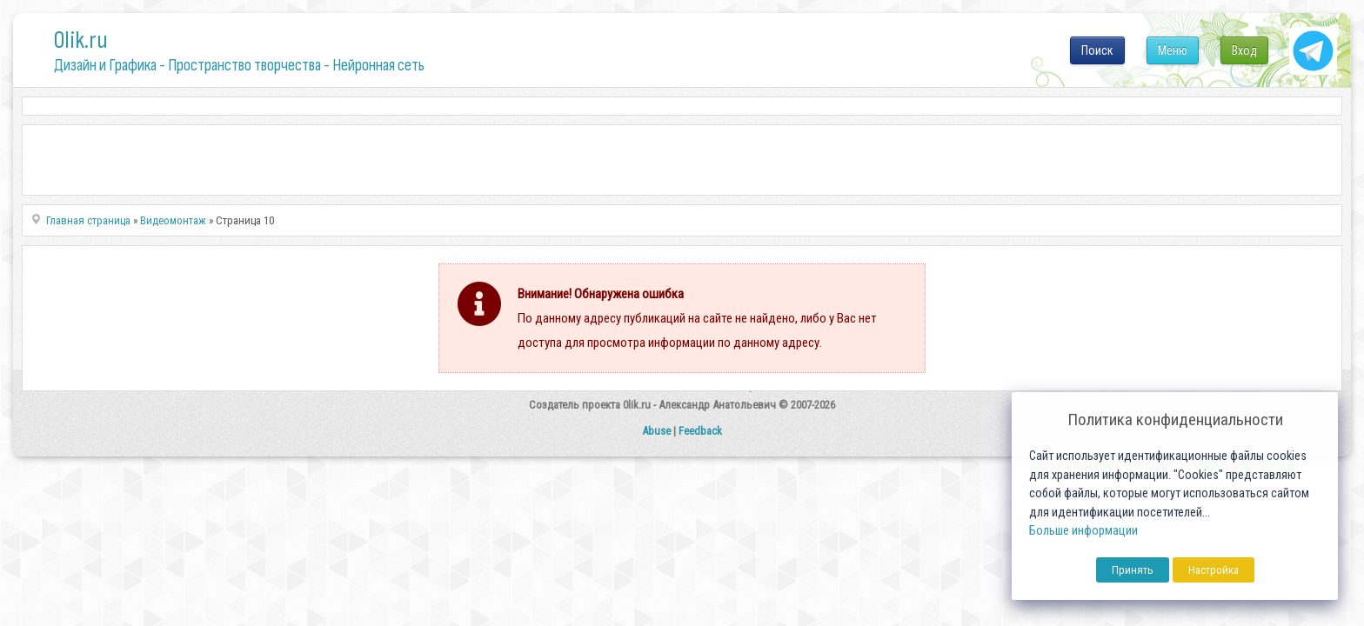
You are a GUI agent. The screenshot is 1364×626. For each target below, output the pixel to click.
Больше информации (1083, 530)
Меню (1172, 50)
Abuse (656, 430)
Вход (1244, 50)
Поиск (1097, 50)
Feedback (700, 430)
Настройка (1213, 569)
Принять (1132, 569)
